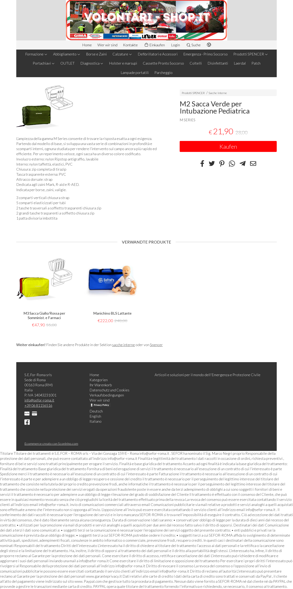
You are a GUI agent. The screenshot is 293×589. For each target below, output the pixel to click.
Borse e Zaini (96, 54)
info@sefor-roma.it (39, 400)
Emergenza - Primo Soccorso (205, 54)
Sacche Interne (218, 93)
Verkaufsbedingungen (107, 395)
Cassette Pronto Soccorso (163, 63)
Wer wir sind (107, 45)
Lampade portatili (135, 72)
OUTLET (67, 63)
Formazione (36, 54)
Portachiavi (44, 63)
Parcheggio (163, 72)
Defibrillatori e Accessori (158, 54)
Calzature (122, 54)
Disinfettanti (218, 63)
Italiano (96, 421)
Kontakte (130, 45)
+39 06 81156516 (38, 405)
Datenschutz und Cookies (109, 390)
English (95, 416)
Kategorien (99, 380)
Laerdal (240, 63)
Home (87, 45)
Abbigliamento (66, 54)
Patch (255, 63)
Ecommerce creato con (51, 443)
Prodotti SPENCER (250, 54)
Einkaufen (154, 45)
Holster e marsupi (123, 63)
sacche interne (123, 344)
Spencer (156, 344)
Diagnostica (91, 63)
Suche (193, 45)
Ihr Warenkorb (101, 385)
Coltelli (196, 63)
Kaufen (228, 146)
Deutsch (96, 411)
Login (175, 45)
